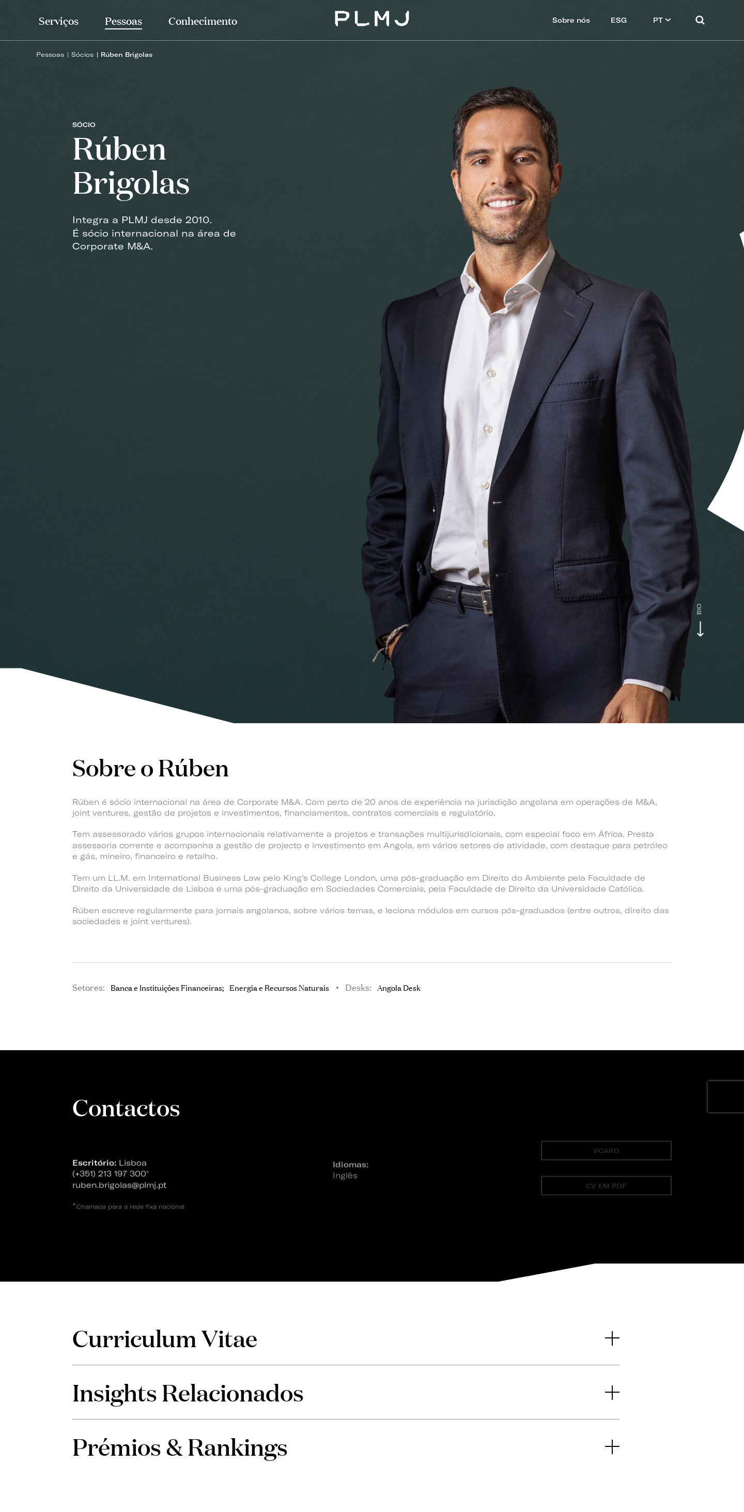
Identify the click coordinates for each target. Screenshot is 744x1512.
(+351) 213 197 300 (109, 1177)
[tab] (345, 1338)
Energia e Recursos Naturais (279, 987)
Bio (699, 609)
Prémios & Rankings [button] (345, 1446)
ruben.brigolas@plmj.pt (119, 1189)
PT (662, 20)
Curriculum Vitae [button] (345, 1337)
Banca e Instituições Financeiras (166, 987)
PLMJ (372, 17)
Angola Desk (399, 987)
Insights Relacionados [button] (345, 1392)
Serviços (59, 19)
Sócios (82, 54)
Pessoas (50, 54)
